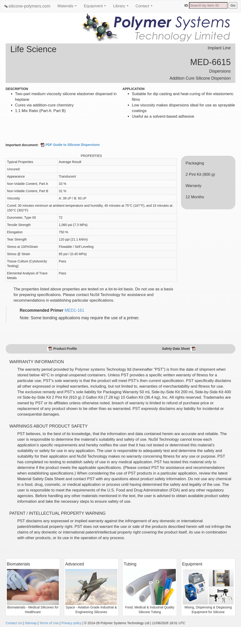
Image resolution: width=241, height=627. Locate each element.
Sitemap (30, 623)
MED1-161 (74, 310)
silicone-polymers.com (27, 6)
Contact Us (14, 623)
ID (186, 5)
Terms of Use (49, 623)
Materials (68, 7)
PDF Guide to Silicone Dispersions (70, 145)
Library (122, 7)
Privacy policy (71, 623)
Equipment (96, 7)
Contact (145, 7)
